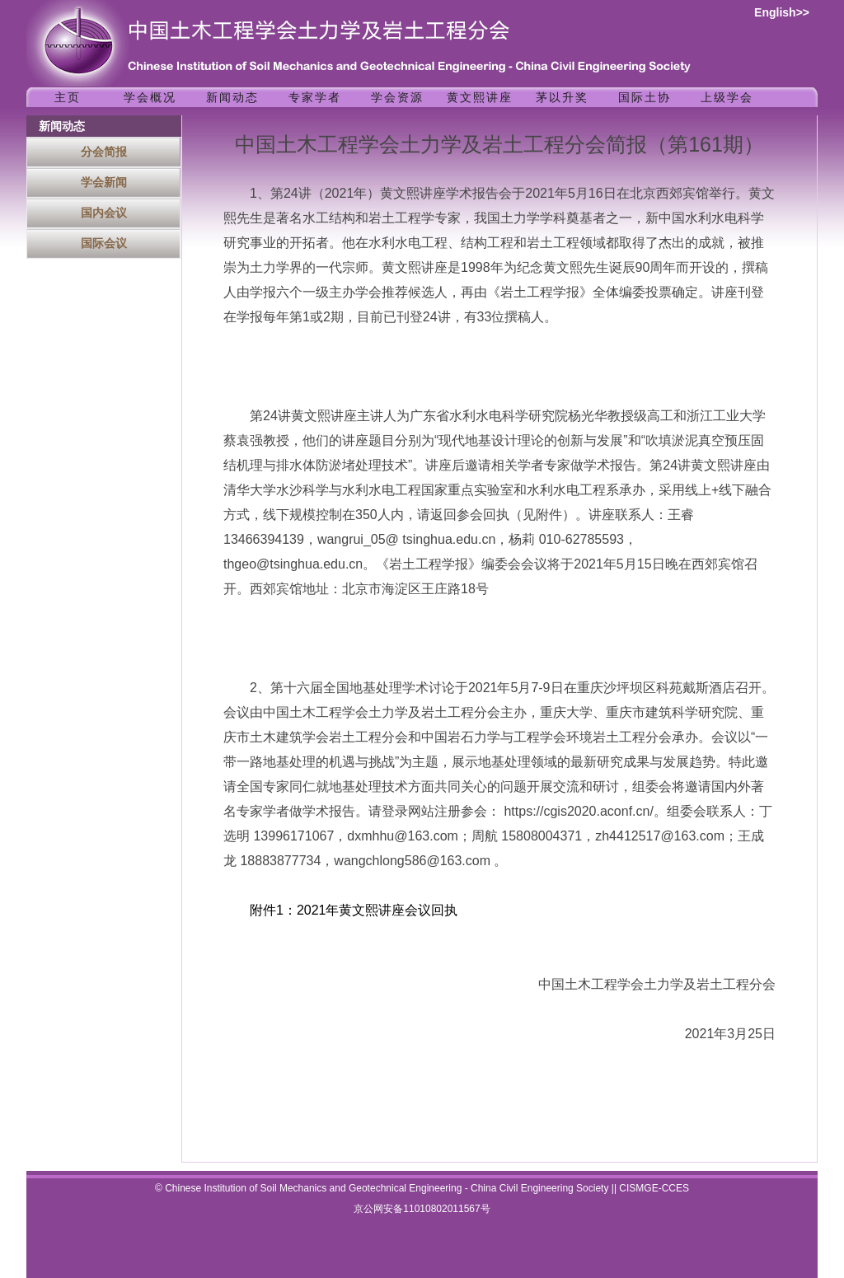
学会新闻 (104, 182)
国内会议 (104, 212)
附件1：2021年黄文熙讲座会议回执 (354, 910)
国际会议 (104, 243)
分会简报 (104, 151)
